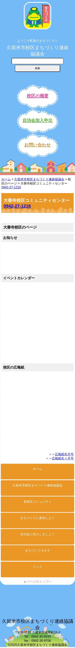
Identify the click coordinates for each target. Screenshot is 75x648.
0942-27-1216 (11, 187)
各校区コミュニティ (37, 501)
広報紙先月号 (64, 454)
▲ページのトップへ (37, 581)
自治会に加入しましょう (37, 534)
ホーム (6, 179)
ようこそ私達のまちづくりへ (37, 40)
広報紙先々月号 (63, 458)
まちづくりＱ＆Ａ (37, 550)
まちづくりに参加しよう (37, 518)
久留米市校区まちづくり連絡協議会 (38, 50)
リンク (37, 566)
